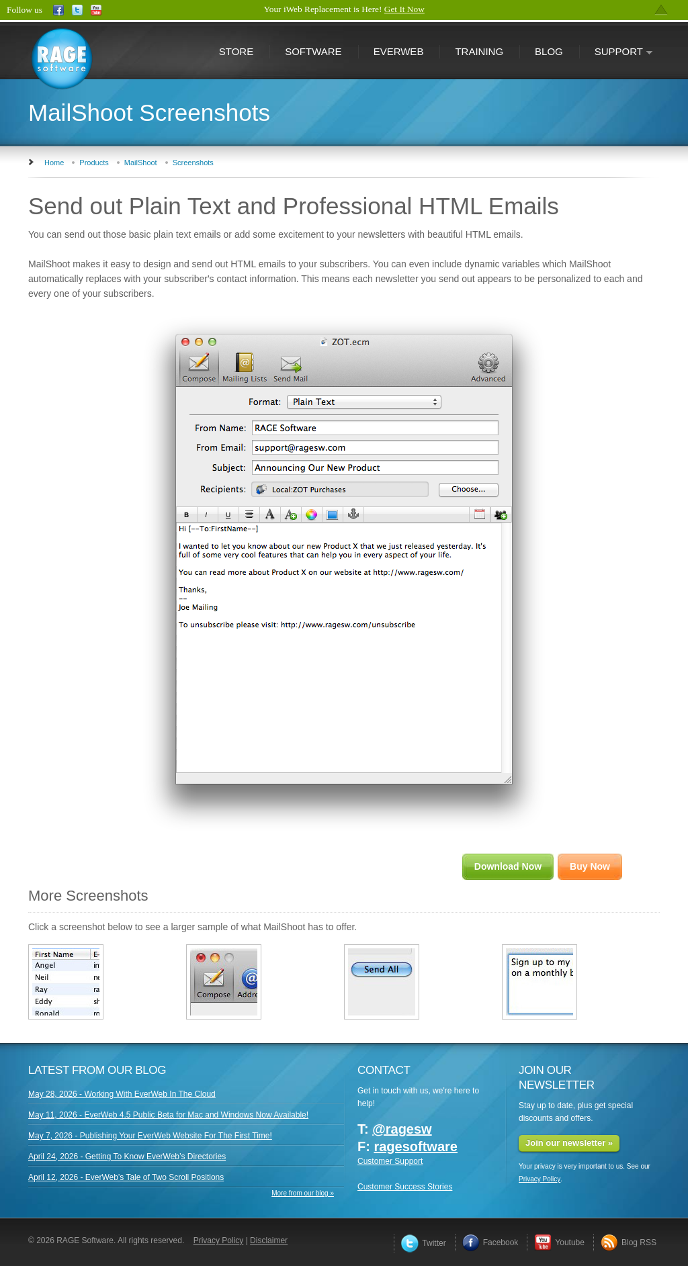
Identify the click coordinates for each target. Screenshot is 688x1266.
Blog (549, 51)
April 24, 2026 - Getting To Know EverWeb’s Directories (127, 1156)
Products (93, 163)
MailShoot (140, 163)
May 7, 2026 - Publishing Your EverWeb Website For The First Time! (150, 1135)
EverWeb (399, 51)
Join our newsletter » (569, 1143)
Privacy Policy (539, 1179)
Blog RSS (628, 1242)
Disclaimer (269, 1240)
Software (313, 51)
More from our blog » (302, 1193)
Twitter (423, 1243)
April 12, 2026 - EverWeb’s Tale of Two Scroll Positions (126, 1177)
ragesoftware (416, 1146)
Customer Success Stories (404, 1186)
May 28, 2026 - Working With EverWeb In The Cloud (122, 1094)
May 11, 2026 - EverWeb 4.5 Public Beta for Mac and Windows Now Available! (168, 1115)
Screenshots (193, 163)
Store (236, 51)
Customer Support (390, 1161)
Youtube (559, 1242)
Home (54, 163)
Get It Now (404, 9)
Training (479, 51)
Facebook (490, 1242)
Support (616, 53)
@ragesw (401, 1129)
